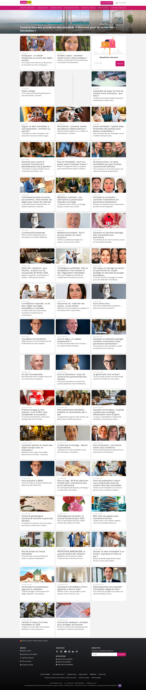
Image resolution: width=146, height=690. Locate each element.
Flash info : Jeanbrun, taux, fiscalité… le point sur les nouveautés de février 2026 (34, 270)
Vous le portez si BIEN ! (32, 480)
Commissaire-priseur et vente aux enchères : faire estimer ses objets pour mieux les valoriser (36, 199)
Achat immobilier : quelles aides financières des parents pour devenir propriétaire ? (108, 129)
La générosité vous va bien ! (106, 374)
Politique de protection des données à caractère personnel (60, 677)
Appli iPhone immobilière (64, 659)
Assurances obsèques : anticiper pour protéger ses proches (72, 623)
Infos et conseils (103, 8)
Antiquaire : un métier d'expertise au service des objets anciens (37, 58)
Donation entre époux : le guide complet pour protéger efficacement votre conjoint (108, 412)
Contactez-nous (72, 674)
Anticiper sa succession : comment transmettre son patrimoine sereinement (106, 199)
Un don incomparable (31, 374)
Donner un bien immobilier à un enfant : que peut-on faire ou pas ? (108, 554)
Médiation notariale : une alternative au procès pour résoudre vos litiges (70, 199)
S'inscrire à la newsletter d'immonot (102, 651)
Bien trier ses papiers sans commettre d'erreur (105, 517)
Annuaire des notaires (71, 8)
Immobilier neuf (43, 8)
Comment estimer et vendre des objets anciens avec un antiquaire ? (37, 447)
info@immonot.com (91, 683)
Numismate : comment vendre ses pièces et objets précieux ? (72, 127)
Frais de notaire (25, 661)
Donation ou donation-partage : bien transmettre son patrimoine (108, 235)
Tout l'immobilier (45, 674)
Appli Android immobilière (64, 664)
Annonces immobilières (27, 8)
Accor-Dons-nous (101, 303)
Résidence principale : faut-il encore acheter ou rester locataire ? (71, 235)
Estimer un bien (25, 651)
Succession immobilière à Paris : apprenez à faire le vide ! (72, 588)
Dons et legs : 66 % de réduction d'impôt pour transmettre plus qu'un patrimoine (72, 483)
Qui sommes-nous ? (58, 674)
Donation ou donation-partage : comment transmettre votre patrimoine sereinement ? (108, 341)
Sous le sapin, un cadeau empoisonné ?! (69, 340)
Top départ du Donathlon (33, 338)
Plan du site (102, 674)
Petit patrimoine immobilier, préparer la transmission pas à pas (72, 412)
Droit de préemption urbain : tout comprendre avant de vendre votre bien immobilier (107, 483)
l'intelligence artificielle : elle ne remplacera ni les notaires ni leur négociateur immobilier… (72, 270)
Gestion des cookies (84, 677)
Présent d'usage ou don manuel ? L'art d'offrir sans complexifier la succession (34, 412)
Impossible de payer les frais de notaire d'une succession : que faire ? (108, 93)
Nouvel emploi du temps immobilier (33, 552)
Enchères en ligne (56, 8)
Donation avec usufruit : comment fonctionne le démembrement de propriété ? (36, 164)
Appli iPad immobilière (63, 662)
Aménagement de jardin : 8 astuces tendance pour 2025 (70, 517)
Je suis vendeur (106, 3)
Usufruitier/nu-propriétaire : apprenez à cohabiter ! (35, 588)
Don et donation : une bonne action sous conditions (107, 446)
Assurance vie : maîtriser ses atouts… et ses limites (70, 304)
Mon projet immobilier (118, 8)
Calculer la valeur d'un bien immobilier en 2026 (34, 623)
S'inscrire (120, 64)
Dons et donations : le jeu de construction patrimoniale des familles (72, 376)
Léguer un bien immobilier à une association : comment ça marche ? (35, 129)
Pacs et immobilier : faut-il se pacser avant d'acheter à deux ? (72, 162)
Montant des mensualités (28, 654)
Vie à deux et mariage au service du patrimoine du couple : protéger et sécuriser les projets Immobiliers (108, 272)
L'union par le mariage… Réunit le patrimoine (72, 446)
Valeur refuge (28, 91)
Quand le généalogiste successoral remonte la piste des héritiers (37, 518)
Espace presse (83, 674)
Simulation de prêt (26, 665)
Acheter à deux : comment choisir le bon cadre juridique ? (72, 56)
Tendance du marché (88, 8)
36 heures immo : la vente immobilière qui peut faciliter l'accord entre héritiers (107, 164)
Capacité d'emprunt (27, 658)
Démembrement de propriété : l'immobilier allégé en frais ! (108, 588)
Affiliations (93, 674)
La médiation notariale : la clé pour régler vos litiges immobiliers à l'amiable (35, 306)
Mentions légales (96, 677)
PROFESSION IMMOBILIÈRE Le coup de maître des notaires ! (71, 552)
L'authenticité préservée (33, 232)
